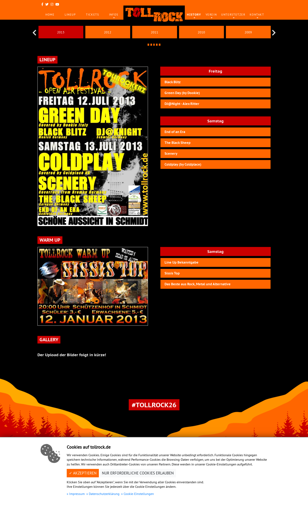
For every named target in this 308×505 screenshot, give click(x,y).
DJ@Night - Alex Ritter (182, 104)
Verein (211, 14)
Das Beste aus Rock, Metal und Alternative (198, 284)
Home (49, 14)
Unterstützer (233, 14)
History (194, 14)
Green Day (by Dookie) (182, 93)
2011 (154, 32)
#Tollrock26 (154, 404)
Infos (113, 14)
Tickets (92, 14)
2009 (248, 32)
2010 (201, 32)
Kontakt (257, 14)
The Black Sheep (178, 143)
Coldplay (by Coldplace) (183, 164)
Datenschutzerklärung (104, 494)
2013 (60, 32)
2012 (107, 32)
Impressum (77, 494)
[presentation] (34, 32)
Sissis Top (172, 273)
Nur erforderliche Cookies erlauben (138, 473)
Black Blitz (173, 82)
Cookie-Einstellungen (139, 494)
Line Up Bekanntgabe (182, 262)
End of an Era (175, 132)
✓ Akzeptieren (83, 473)
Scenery (171, 153)
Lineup (70, 14)
